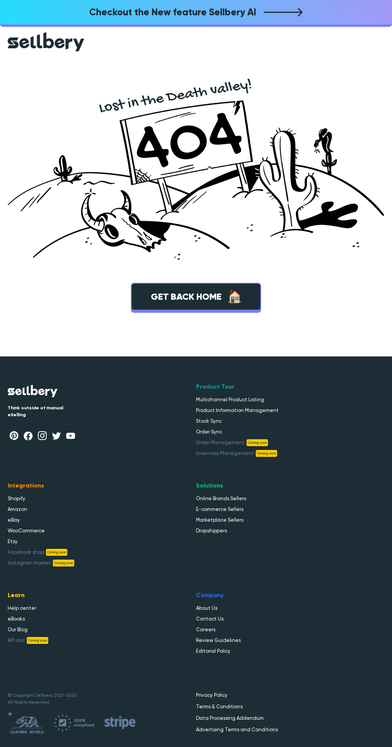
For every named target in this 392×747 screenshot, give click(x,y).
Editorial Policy (213, 651)
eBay (14, 520)
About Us (206, 608)
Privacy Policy (211, 695)
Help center (22, 608)
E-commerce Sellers (219, 509)
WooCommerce (26, 531)
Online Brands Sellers (221, 498)
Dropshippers (211, 531)
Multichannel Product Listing (230, 399)
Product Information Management (237, 410)
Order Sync (209, 432)
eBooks (16, 619)
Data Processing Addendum (230, 718)
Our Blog (18, 629)
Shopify (16, 498)
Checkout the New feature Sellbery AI (196, 12)
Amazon (17, 509)
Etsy (13, 541)
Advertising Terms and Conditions (237, 729)
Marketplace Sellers (219, 520)
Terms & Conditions (219, 706)
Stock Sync (209, 421)
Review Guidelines (218, 640)
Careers (206, 629)
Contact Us (210, 619)
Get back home (196, 297)
